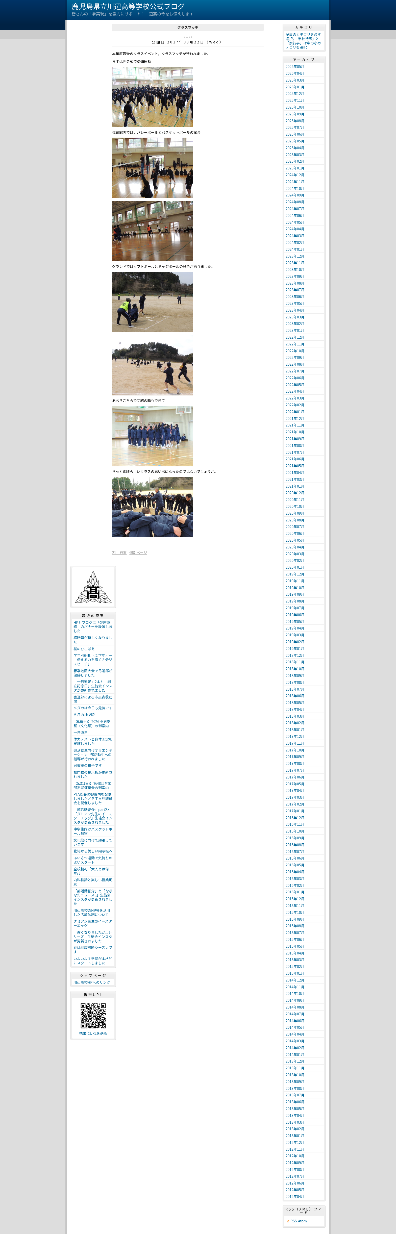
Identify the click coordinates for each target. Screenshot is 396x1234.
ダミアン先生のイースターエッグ (92, 923)
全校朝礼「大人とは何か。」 (91, 871)
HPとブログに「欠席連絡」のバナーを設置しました (92, 627)
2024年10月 (295, 188)
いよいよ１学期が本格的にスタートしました (92, 960)
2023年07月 (295, 289)
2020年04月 (295, 546)
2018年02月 (295, 722)
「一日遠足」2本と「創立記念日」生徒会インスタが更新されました (92, 686)
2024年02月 (295, 242)
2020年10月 (295, 506)
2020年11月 (295, 499)
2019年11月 (295, 580)
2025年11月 (295, 100)
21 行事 (119, 552)
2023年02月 (295, 323)
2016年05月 (295, 864)
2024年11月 (295, 181)
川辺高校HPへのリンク (91, 982)
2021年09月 (295, 438)
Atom (302, 1221)
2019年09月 (295, 594)
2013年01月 (295, 1135)
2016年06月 (295, 858)
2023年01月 (295, 330)
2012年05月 (295, 1189)
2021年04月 (295, 472)
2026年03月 (295, 80)
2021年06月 (295, 458)
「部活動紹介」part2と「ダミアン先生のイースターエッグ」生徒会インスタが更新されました (92, 816)
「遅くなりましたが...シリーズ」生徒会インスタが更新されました (92, 936)
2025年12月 (295, 93)
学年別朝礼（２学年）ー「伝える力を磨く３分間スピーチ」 (92, 659)
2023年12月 (295, 256)
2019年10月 (295, 587)
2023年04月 (295, 310)
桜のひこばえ (84, 648)
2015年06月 (295, 939)
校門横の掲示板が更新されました (92, 774)
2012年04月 (295, 1196)
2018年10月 (295, 668)
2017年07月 (295, 770)
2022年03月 (295, 397)
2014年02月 (295, 1047)
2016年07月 (295, 851)
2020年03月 (295, 553)
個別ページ (138, 552)
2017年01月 (295, 810)
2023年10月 (295, 269)
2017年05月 (295, 783)
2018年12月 (295, 655)
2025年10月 (295, 107)
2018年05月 (295, 702)
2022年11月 (295, 343)
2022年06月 (295, 377)
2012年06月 (295, 1183)
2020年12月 (295, 492)
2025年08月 (295, 120)
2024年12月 (295, 174)
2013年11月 (295, 1067)
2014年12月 (295, 980)
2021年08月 (295, 445)
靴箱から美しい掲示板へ (92, 850)
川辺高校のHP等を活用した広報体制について (91, 912)
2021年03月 (295, 479)
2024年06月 (295, 215)
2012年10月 (295, 1155)
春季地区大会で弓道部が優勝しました (92, 672)
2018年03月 (295, 716)
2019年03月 (295, 634)
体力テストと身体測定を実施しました (92, 741)
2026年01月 (295, 86)
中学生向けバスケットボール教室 (92, 831)
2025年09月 (295, 113)
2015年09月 (295, 919)
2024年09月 (295, 194)
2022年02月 (295, 404)
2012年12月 (295, 1142)
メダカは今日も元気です (92, 707)
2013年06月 (295, 1101)
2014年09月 (295, 1000)
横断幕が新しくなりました (92, 639)
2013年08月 (295, 1088)
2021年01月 (295, 486)
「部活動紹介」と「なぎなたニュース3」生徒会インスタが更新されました (92, 897)
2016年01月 (295, 891)
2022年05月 (295, 384)
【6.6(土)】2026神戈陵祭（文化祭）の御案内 (91, 723)
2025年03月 (295, 154)
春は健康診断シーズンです (92, 949)
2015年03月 (295, 959)
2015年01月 (295, 973)
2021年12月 (295, 418)
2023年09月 (295, 276)
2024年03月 (295, 235)
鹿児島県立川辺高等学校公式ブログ (128, 6)
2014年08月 (295, 1007)
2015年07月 (295, 932)
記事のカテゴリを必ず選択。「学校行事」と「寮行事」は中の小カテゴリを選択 (303, 40)
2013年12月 (295, 1061)
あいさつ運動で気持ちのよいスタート (92, 860)
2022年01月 (295, 411)
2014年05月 (295, 1027)
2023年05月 (295, 303)
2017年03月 (295, 797)
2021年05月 (295, 465)
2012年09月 (295, 1162)
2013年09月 (295, 1081)
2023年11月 (295, 262)
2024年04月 (295, 228)
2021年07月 (295, 452)
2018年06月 (295, 695)
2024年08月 (295, 201)
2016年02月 (295, 885)
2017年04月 (295, 790)
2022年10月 (295, 350)
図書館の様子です (87, 765)
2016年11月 (295, 824)
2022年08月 (295, 364)
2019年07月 (295, 607)
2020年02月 (295, 560)
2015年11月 (295, 905)
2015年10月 (295, 912)
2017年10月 (295, 749)
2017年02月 (295, 804)
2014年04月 (295, 1034)
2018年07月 (295, 689)
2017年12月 (295, 736)
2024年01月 (295, 249)
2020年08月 (295, 519)
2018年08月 (295, 682)
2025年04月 (295, 147)
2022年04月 (295, 391)
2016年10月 (295, 831)
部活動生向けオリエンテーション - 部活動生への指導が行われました (92, 754)
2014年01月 (295, 1054)
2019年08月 (295, 600)
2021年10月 (295, 431)
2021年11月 (295, 424)
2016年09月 (295, 837)
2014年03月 (295, 1040)
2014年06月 (295, 1020)
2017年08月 (295, 763)
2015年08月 (295, 925)
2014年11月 (295, 986)
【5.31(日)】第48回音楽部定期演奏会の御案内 (92, 785)
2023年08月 (295, 283)
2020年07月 (295, 526)
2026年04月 (295, 73)
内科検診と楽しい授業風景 (92, 882)
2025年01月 (295, 167)
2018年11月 (295, 661)
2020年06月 (295, 533)
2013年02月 (295, 1128)
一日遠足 (80, 732)
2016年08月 (295, 844)
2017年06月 (295, 776)
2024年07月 (295, 208)
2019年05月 (295, 621)
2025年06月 (295, 134)
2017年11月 (295, 743)
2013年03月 (295, 1122)
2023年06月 (295, 296)
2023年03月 (295, 316)
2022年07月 (295, 370)
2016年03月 (295, 878)
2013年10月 (295, 1074)
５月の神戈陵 (84, 714)
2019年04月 (295, 628)
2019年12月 (295, 573)
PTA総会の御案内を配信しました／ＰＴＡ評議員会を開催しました (92, 798)
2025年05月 (295, 140)
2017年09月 (295, 756)
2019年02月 (295, 641)
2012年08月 (295, 1169)
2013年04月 (295, 1115)
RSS (293, 1221)
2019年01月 (295, 648)
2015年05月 (295, 946)
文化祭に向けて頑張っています (92, 842)
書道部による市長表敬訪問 (92, 699)
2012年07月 (295, 1176)
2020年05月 (295, 540)
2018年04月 (295, 709)
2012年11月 (295, 1149)
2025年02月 (295, 161)
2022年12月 (295, 337)
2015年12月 (295, 898)
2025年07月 (295, 127)
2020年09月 (295, 513)
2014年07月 (295, 1013)
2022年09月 (295, 357)
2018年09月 (295, 675)
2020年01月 (295, 567)
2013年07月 (295, 1094)
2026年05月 (295, 66)
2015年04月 (295, 952)
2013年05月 (295, 1108)
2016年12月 (295, 817)
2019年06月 (295, 614)
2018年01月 (295, 729)
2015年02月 (295, 966)
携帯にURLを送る (93, 1033)
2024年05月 (295, 222)
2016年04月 (295, 871)
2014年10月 (295, 993)
